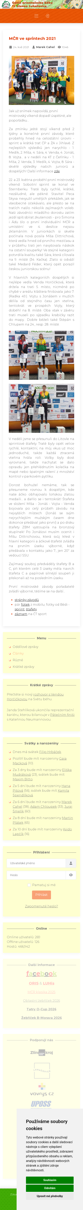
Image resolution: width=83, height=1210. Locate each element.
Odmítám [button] (49, 1188)
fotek (25, 604)
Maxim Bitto (23, 779)
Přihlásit (41, 895)
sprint (20, 609)
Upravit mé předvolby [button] (50, 1196)
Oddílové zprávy (25, 647)
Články (18, 653)
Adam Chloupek (43, 806)
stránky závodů (27, 600)
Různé (18, 660)
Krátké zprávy (23, 667)
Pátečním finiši (62, 715)
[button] (36, 16)
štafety (31, 609)
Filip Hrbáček (50, 752)
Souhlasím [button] (49, 1180)
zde (57, 171)
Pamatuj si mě (44, 885)
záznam (21, 614)
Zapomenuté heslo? (41, 906)
